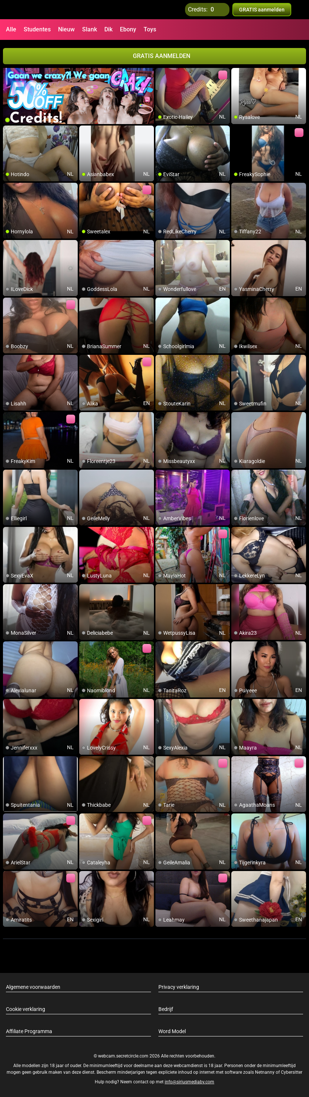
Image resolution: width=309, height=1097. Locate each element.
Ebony (128, 29)
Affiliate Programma (29, 1031)
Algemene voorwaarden (33, 987)
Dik (108, 29)
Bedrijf (165, 1009)
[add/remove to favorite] (161, 74)
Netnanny (265, 1072)
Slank (89, 29)
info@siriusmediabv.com (189, 1081)
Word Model (172, 1031)
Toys (150, 29)
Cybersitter (291, 1072)
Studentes (37, 29)
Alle (11, 29)
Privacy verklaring (178, 987)
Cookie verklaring (25, 1009)
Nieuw (66, 29)
